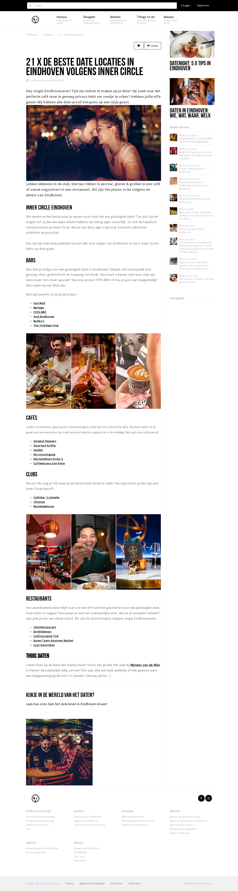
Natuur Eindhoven (180, 833)
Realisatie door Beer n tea (198, 883)
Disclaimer (116, 883)
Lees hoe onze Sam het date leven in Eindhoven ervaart (66, 704)
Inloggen (185, 5)
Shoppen (128, 811)
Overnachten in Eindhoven (89, 824)
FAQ (28, 829)
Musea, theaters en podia (185, 816)
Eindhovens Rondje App (40, 820)
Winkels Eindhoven (133, 816)
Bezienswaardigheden (183, 829)
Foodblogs (80, 852)
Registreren (203, 5)
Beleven (175, 811)
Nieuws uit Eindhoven (86, 848)
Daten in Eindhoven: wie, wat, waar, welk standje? (190, 115)
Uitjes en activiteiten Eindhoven (189, 820)
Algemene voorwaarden (92, 883)
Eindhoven (135, 883)
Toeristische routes (181, 824)
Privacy (70, 883)
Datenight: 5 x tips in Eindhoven (190, 65)
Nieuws (78, 842)
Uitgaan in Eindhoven (86, 820)
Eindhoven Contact (37, 824)
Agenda (31, 842)
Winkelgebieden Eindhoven (138, 820)
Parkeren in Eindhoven (135, 824)
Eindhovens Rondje (38, 811)
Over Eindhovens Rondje (40, 816)
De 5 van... (80, 856)
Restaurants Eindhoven (88, 816)
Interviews (80, 860)
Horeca (78, 811)
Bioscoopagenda (36, 852)
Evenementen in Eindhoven (42, 848)
